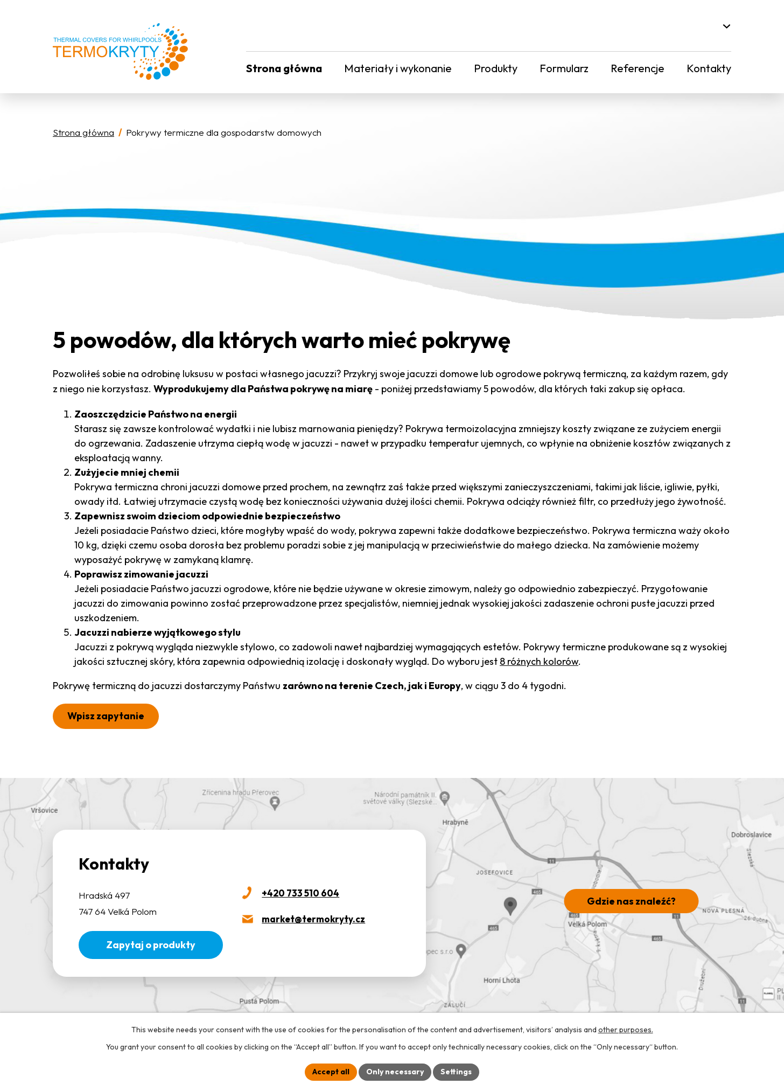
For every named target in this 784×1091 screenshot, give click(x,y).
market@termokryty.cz (313, 919)
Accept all (330, 1071)
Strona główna (284, 68)
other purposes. (625, 1029)
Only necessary (395, 1071)
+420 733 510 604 (300, 893)
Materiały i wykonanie (398, 68)
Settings (456, 1071)
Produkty (495, 68)
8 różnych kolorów (539, 661)
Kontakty (709, 68)
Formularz (564, 68)
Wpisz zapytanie (105, 716)
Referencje (637, 68)
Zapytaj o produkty (150, 945)
